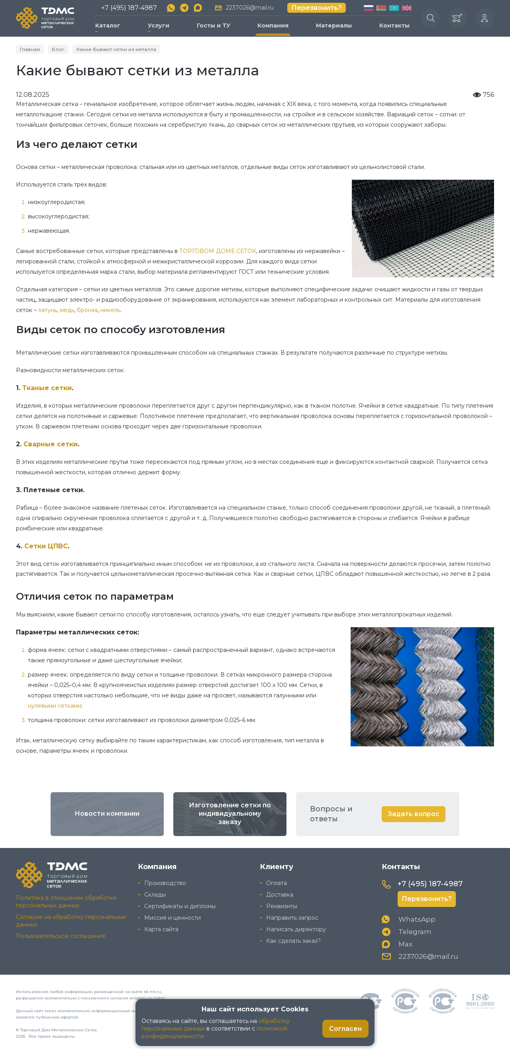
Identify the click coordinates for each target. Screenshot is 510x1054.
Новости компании (107, 814)
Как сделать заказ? (293, 940)
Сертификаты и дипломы (180, 906)
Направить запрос (292, 917)
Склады (155, 894)
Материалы (333, 25)
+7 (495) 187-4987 (129, 8)
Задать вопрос (413, 814)
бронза (87, 310)
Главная (30, 49)
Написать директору (296, 929)
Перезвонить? (316, 8)
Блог (58, 49)
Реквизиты (281, 906)
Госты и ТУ (213, 25)
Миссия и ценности (172, 917)
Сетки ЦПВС (46, 546)
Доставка (279, 894)
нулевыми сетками (54, 705)
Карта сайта (161, 929)
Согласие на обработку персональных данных (71, 920)
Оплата (276, 883)
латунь (47, 310)
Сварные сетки (51, 444)
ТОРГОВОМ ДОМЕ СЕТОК (217, 251)
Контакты (394, 25)
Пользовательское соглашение (61, 936)
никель (110, 310)
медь (67, 310)
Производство (165, 883)
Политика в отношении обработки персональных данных (66, 901)
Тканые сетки (47, 387)
